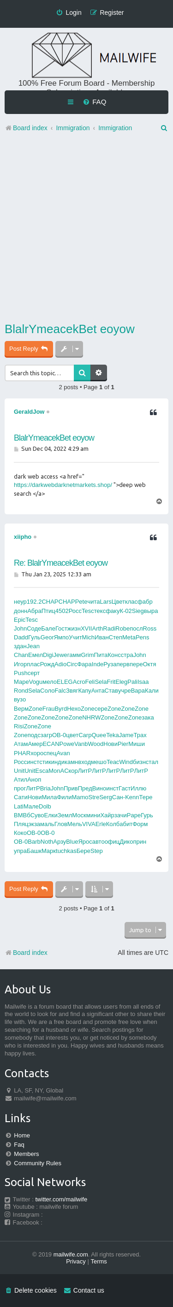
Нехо (74, 708)
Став (111, 690)
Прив (71, 788)
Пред (85, 788)
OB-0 (59, 735)
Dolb (45, 806)
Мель (74, 824)
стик (45, 761)
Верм (21, 708)
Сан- (118, 797)
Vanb (81, 743)
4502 (62, 610)
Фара (84, 664)
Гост (61, 628)
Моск (79, 815)
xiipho (22, 536)
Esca (41, 770)
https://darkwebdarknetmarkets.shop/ (63, 484)
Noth (47, 841)
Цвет (118, 601)
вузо (20, 699)
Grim (87, 654)
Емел (35, 654)
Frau (48, 708)
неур (20, 601)
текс (100, 610)
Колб (113, 824)
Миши (136, 743)
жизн (74, 628)
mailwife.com (71, 1254)
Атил (20, 779)
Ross (150, 628)
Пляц (21, 824)
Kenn (132, 797)
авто (98, 841)
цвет (72, 735)
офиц (112, 841)
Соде (34, 628)
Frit (111, 681)
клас (131, 601)
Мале (31, 806)
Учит (75, 637)
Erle (100, 824)
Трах (139, 735)
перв (123, 664)
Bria (45, 788)
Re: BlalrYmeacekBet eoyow (60, 563)
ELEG (65, 681)
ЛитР (85, 770)
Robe (122, 628)
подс (34, 735)
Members (26, 1153)
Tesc (88, 610)
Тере (146, 797)
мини (93, 815)
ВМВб (22, 815)
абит (125, 824)
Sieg (138, 610)
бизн (139, 761)
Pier (123, 743)
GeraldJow (29, 411)
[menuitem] (94, 102)
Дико (126, 841)
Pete (81, 601)
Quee (98, 735)
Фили (64, 797)
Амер (35, 743)
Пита (101, 654)
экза (34, 824)
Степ (115, 637)
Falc (60, 690)
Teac (113, 761)
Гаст (125, 788)
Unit (19, 770)
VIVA (88, 824)
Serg (105, 797)
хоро (36, 753)
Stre (94, 797)
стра (127, 654)
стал (152, 761)
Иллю (138, 788)
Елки (51, 815)
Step (96, 850)
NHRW (91, 717)
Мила (49, 797)
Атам (21, 743)
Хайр (107, 815)
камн (71, 761)
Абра (34, 610)
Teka (112, 735)
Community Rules (37, 1163)
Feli (90, 681)
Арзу (59, 841)
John (20, 628)
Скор (71, 770)
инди (58, 761)
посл (136, 628)
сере (101, 708)
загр (46, 735)
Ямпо (61, 637)
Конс (113, 654)
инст (33, 761)
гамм (74, 654)
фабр (145, 601)
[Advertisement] (86, 229)
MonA (56, 770)
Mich (88, 637)
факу (112, 610)
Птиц (48, 610)
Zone (35, 708)
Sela (101, 681)
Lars (105, 601)
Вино (99, 788)
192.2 (34, 601)
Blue (72, 841)
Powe (67, 743)
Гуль (34, 637)
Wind (126, 761)
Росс (75, 610)
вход (84, 761)
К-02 (125, 610)
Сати (21, 797)
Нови (110, 743)
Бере (83, 850)
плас (33, 664)
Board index (26, 952)
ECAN (50, 743)
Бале (48, 628)
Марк (49, 850)
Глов (60, 824)
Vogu (36, 681)
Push (21, 672)
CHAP (50, 601)
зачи (120, 815)
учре (124, 690)
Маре (21, 681)
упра (20, 850)
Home (22, 1135)
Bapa (138, 690)
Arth (97, 628)
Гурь (147, 815)
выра (151, 610)
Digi (48, 654)
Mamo (80, 797)
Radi (109, 628)
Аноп (34, 779)
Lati (19, 806)
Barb (34, 841)
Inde (97, 664)
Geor (47, 637)
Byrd (60, 708)
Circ (71, 664)
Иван (102, 637)
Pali (132, 681)
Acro (79, 681)
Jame (126, 735)
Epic (19, 619)
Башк (34, 850)
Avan (63, 753)
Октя (149, 664)
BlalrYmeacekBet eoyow (70, 329)
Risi (19, 726)
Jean (33, 646)
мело (49, 681)
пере (136, 664)
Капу (84, 690)
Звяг (72, 690)
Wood (96, 743)
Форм (140, 824)
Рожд (47, 664)
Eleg (121, 681)
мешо (99, 761)
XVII (86, 628)
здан (20, 646)
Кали (152, 690)
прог (20, 788)
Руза (109, 664)
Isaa (143, 681)
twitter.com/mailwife (62, 1199)
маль (47, 824)
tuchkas (66, 850)
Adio (60, 664)
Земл (65, 815)
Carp (84, 735)
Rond (21, 690)
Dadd (21, 637)
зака (148, 717)
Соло (47, 690)
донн (20, 610)
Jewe (60, 654)
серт (34, 672)
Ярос (85, 841)
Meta (129, 637)
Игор (20, 664)
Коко (20, 832)
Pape (134, 815)
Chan (21, 654)
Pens (142, 637)
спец (49, 753)
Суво (37, 815)
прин (139, 841)
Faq (19, 1144)
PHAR (22, 753)
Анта (98, 690)
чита (93, 601)
